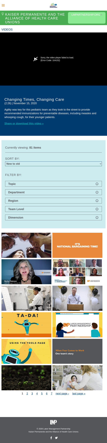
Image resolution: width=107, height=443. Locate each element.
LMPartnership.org (87, 14)
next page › (62, 393)
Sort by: (12, 158)
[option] (53, 84)
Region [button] (53, 200)
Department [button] (53, 192)
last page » (78, 393)
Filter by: (13, 174)
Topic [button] (53, 183)
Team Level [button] (53, 209)
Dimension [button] (53, 217)
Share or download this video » (24, 123)
